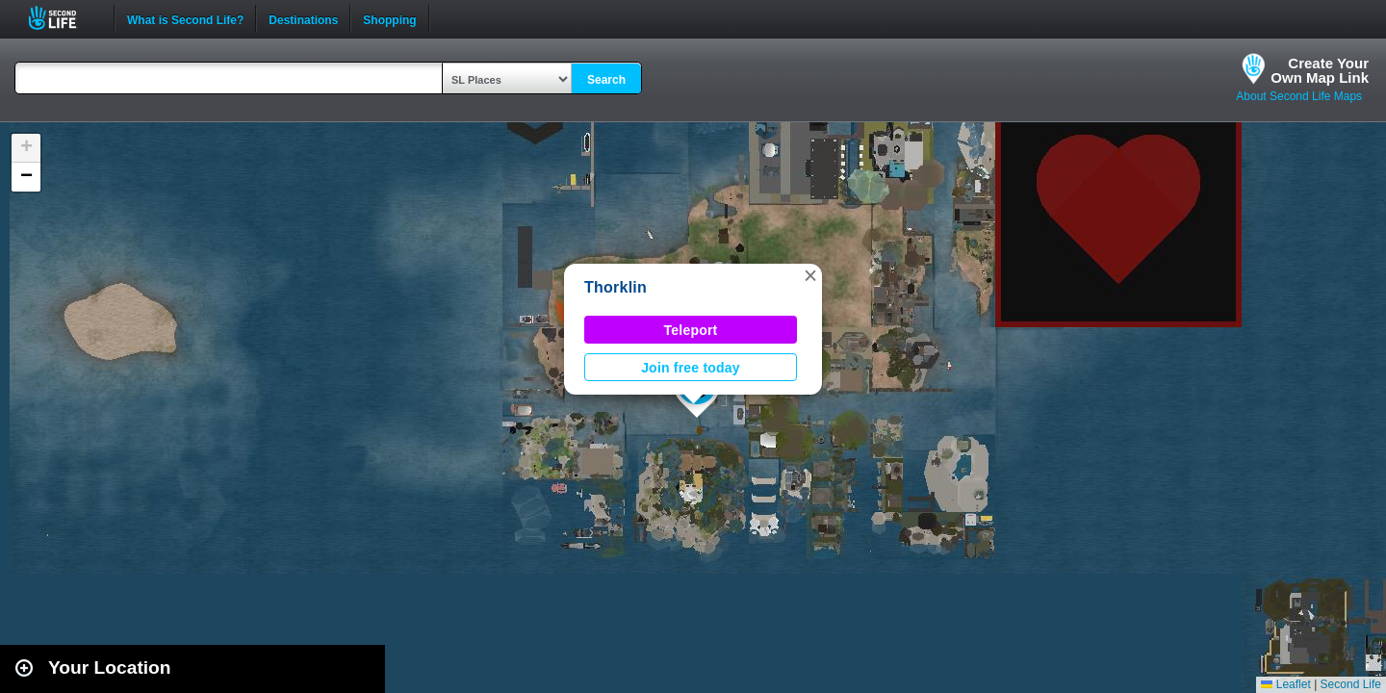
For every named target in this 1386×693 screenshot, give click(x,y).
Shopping (389, 18)
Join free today (690, 367)
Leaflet (1285, 684)
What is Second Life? (185, 18)
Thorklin (615, 287)
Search (606, 80)
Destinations (303, 18)
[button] (810, 275)
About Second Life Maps (1299, 96)
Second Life (63, 18)
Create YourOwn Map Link (1319, 70)
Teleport (691, 330)
